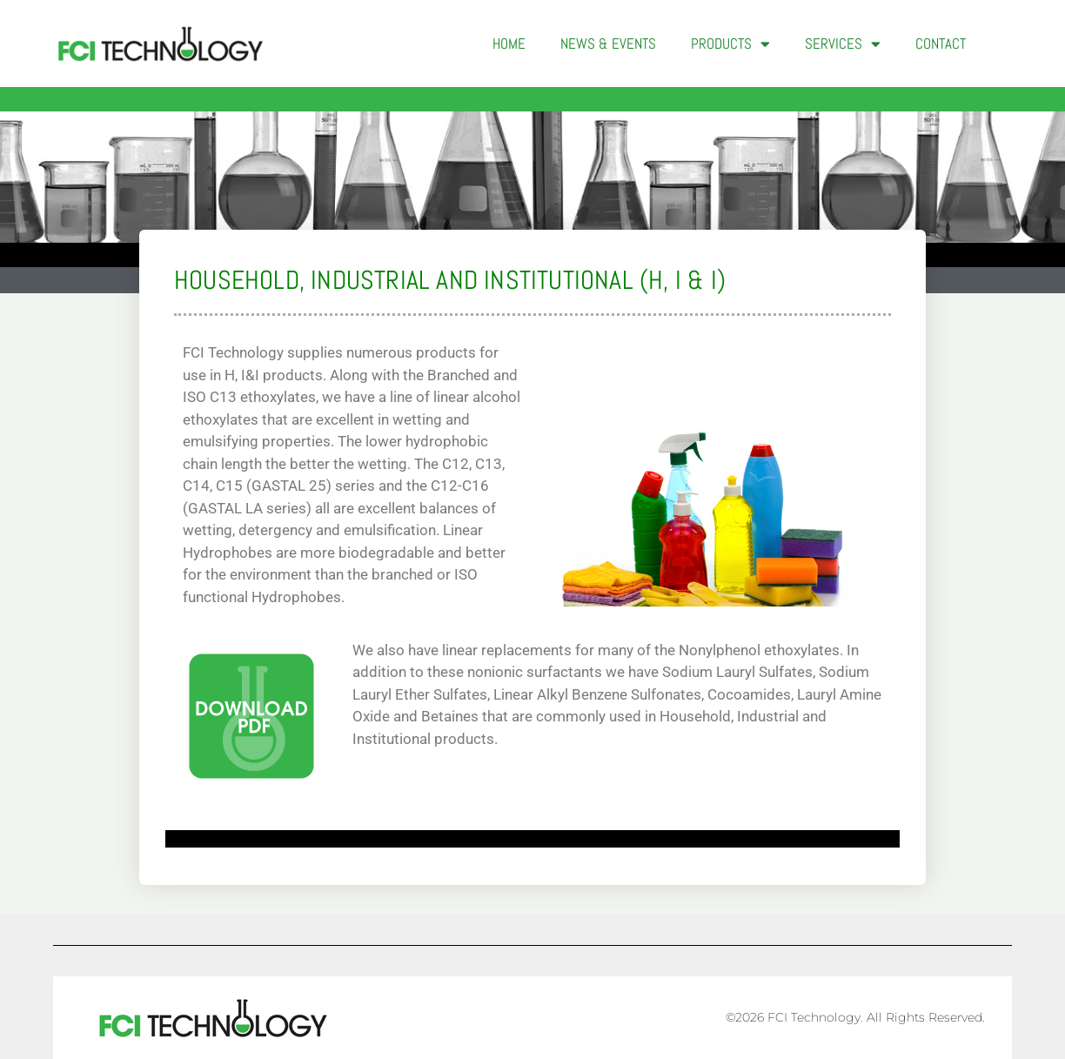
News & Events (608, 43)
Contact (940, 43)
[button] (1011, 43)
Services (843, 44)
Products (730, 44)
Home (509, 43)
